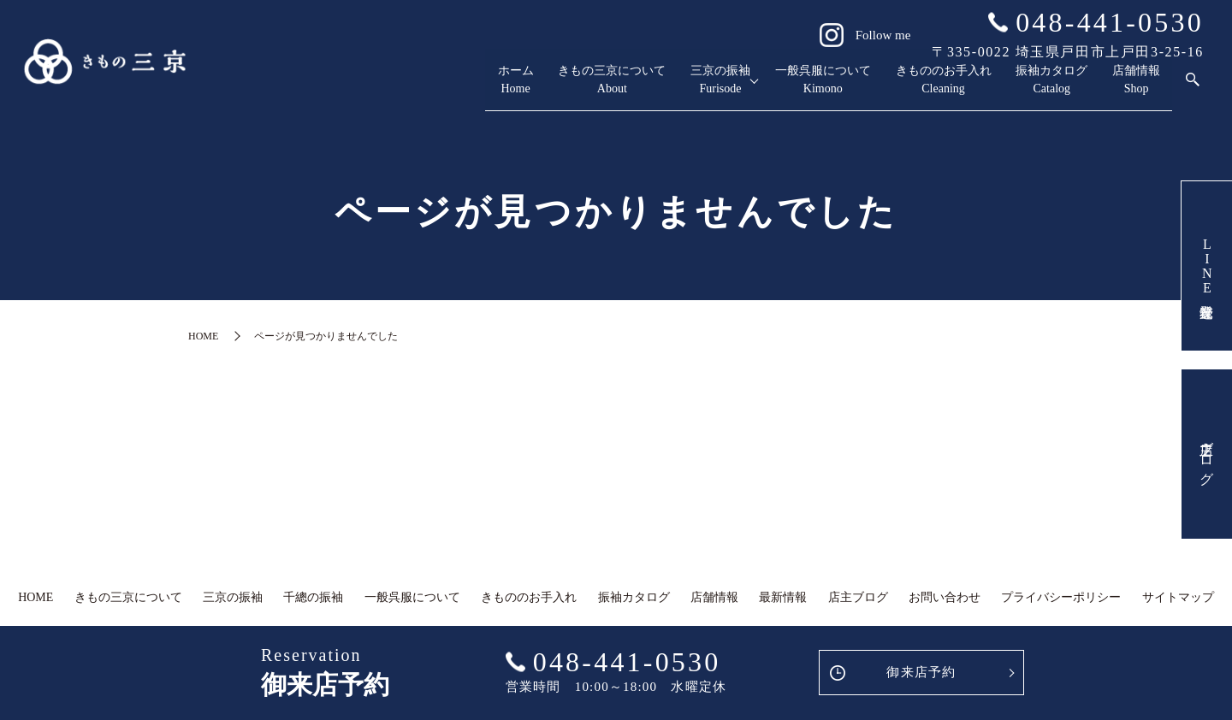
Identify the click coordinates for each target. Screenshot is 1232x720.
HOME (203, 336)
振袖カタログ (1015, 88)
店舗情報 (1124, 88)
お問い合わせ (944, 597)
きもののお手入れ (878, 88)
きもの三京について (460, 88)
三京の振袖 (597, 88)
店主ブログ (1206, 454)
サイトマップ (1178, 597)
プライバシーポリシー (1061, 597)
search (1192, 87)
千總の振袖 (313, 597)
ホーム (337, 88)
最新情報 (783, 597)
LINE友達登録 (1206, 266)
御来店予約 (921, 672)
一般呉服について (727, 88)
